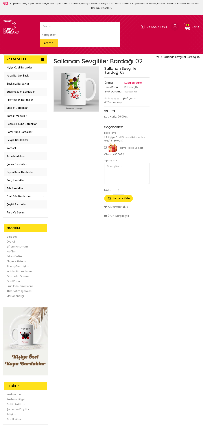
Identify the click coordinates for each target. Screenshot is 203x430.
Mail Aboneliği (15, 296)
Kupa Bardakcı (133, 83)
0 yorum (130, 98)
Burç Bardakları (16, 180)
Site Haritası (14, 419)
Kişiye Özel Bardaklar (19, 67)
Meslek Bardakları (17, 107)
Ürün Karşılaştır (116, 216)
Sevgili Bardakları (17, 140)
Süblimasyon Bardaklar (21, 91)
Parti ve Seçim (16, 212)
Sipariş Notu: (127, 173)
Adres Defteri (15, 256)
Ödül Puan (13, 281)
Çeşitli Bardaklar (17, 204)
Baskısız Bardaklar (18, 83)
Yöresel (11, 148)
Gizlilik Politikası (16, 404)
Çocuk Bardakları (17, 164)
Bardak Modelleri (17, 115)
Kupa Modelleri (16, 156)
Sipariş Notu (111, 160)
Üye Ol (11, 241)
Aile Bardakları (15, 188)
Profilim (11, 251)
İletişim (11, 414)
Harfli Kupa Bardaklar (19, 132)
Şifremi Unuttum (17, 246)
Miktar (107, 190)
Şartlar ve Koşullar (18, 409)
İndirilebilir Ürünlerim (19, 271)
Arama (48, 43)
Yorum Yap (113, 102)
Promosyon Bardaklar (20, 99)
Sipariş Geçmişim (18, 266)
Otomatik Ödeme (18, 276)
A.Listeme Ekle (116, 207)
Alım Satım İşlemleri (19, 291)
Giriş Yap (12, 237)
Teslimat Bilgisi (16, 399)
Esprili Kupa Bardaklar (20, 172)
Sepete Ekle (121, 198)
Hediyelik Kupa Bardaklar (22, 123)
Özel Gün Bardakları (19, 196)
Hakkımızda (14, 394)
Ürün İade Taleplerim (20, 286)
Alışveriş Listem (16, 261)
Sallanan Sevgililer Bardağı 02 (182, 57)
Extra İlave (110, 133)
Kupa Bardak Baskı (18, 75)
